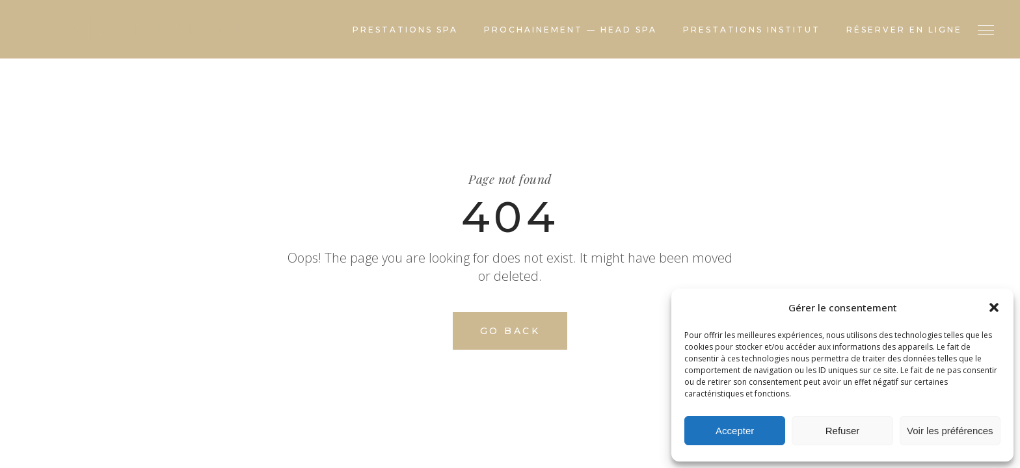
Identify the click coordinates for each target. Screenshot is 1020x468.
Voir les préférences (950, 430)
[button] (993, 307)
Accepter (735, 430)
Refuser (842, 430)
